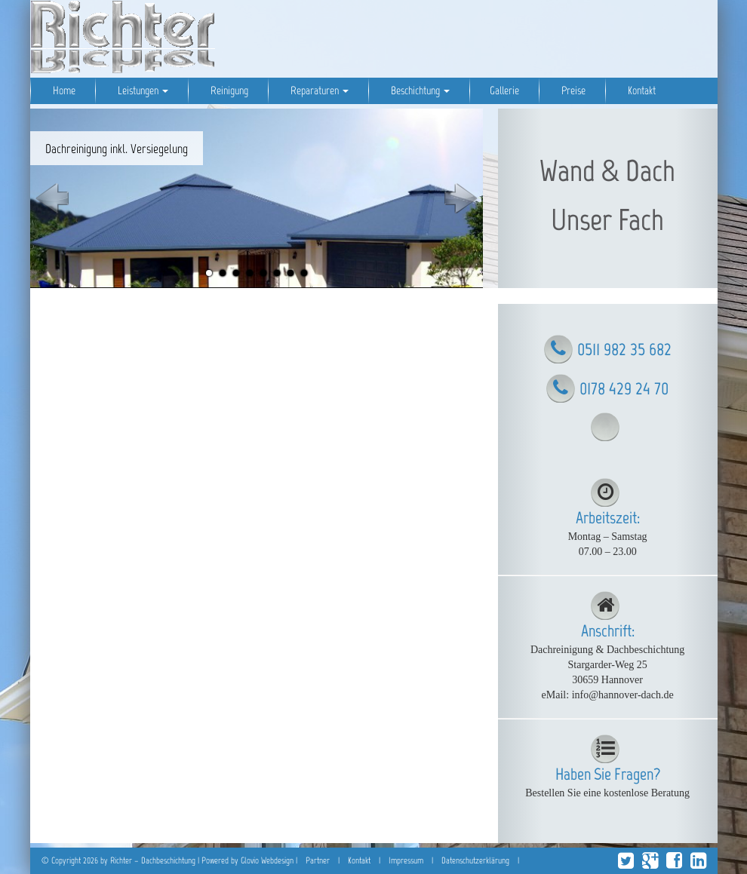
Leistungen (141, 90)
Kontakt (641, 90)
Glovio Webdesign (267, 860)
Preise (572, 90)
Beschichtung (419, 90)
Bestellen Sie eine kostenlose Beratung (607, 793)
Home (63, 90)
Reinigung (228, 90)
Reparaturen (318, 90)
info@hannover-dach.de (623, 695)
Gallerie (504, 90)
